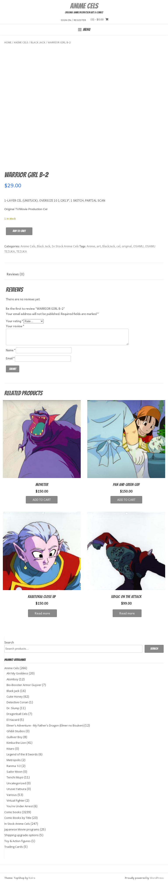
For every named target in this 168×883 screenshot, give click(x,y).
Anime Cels (84, 6)
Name (11, 350)
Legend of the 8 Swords (22, 754)
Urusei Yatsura (16, 789)
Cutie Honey (15, 696)
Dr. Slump (13, 708)
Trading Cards (13, 847)
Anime (91, 246)
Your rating (14, 321)
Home (7, 42)
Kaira (32, 878)
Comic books (12, 812)
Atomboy (12, 679)
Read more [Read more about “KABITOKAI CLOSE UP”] (42, 613)
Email (10, 358)
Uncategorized (16, 783)
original (127, 246)
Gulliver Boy (15, 737)
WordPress (157, 878)
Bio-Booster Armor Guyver (24, 685)
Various (12, 795)
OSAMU (138, 246)
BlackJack (108, 246)
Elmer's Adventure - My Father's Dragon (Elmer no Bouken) (45, 725)
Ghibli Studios (16, 731)
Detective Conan (17, 702)
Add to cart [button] (42, 499)
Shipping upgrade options (21, 835)
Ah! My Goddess (17, 673)
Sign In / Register (73, 19)
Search (9, 642)
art (99, 246)
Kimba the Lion (16, 743)
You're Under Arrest (20, 806)
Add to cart (19, 231)
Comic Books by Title (17, 818)
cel (118, 246)
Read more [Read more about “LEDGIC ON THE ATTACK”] (127, 613)
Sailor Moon (15, 772)
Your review (15, 326)
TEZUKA (21, 251)
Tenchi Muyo (15, 777)
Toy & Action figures (17, 841)
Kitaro (10, 749)
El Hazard (13, 720)
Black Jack (38, 42)
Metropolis (14, 760)
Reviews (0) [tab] (15, 274)
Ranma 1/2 (14, 766)
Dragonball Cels (17, 714)
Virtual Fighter (16, 800)
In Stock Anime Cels (65, 246)
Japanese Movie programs (21, 829)
